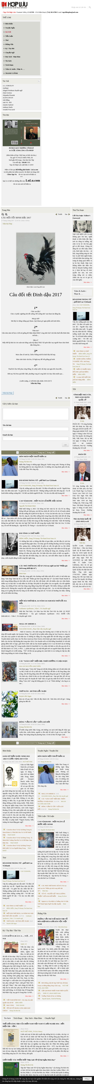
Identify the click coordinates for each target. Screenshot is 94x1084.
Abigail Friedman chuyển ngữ (12, 90)
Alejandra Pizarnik (9, 95)
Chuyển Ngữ (50, 1018)
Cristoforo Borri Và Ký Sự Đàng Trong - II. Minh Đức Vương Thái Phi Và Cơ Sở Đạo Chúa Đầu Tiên (17, 840)
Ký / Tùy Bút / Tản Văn (12, 931)
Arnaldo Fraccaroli (9, 110)
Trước (60, 214)
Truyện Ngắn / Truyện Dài (48, 751)
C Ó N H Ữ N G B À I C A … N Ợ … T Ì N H (17, 937)
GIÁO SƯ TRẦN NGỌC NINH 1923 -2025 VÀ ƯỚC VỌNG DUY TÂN (16, 757)
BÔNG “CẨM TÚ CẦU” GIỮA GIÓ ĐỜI (34, 722)
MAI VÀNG (10, 1005)
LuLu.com (34, 170)
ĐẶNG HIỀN (23, 538)
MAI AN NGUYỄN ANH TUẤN (30, 666)
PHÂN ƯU (82, 454)
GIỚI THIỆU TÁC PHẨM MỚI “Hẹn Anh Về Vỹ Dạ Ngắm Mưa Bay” (29, 1060)
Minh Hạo (22, 573)
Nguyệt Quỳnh (46, 998)
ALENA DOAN (8, 98)
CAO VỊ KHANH (25, 486)
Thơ (4, 858)
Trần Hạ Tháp (7, 224)
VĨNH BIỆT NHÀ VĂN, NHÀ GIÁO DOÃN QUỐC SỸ (82, 397)
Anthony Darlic (8, 107)
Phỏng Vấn (42, 914)
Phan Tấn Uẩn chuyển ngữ (42, 629)
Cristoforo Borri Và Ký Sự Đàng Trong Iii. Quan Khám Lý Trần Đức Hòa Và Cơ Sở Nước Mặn (17, 832)
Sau (66, 214)
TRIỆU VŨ (24, 944)
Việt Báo (82, 543)
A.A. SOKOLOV (8, 86)
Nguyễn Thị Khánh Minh (27, 506)
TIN (74, 389)
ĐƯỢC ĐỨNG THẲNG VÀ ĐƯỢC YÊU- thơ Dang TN (82, 361)
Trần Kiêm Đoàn (62, 927)
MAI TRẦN (45, 988)
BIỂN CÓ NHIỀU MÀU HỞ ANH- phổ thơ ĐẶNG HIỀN (82, 371)
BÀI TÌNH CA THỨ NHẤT (29, 533)
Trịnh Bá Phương (56, 998)
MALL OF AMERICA (27, 624)
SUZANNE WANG (25, 629)
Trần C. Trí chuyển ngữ (42, 608)
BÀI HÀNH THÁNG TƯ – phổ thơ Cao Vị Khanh (38, 480)
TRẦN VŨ (46, 993)
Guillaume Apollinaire (26, 608)
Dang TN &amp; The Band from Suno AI (45, 486)
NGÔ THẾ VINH (27, 761)
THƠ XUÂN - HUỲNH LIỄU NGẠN (32, 691)
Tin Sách (7, 1018)
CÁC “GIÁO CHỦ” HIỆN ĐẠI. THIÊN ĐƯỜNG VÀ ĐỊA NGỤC (43, 661)
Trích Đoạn (18, 1018)
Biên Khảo (7, 751)
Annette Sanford (8, 105)
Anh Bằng (6, 100)
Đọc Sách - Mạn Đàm (33, 1018)
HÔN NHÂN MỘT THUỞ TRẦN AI (32, 456)
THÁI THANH (20, 1005)
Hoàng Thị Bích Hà (25, 462)
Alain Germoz (7, 93)
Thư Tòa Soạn (78, 210)
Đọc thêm (65, 472)
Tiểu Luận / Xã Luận (46, 816)
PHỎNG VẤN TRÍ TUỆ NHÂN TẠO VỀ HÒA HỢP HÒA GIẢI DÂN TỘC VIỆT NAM (52, 921)
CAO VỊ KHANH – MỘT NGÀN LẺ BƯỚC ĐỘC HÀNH (40, 501)
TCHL (82, 421)
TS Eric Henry (37, 1031)
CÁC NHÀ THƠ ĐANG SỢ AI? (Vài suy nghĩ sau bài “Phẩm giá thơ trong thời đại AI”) (52, 888)
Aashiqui (5, 88)
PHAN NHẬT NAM (55, 993)
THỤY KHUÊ (11, 835)
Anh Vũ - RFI (7, 102)
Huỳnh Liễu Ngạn (25, 696)
